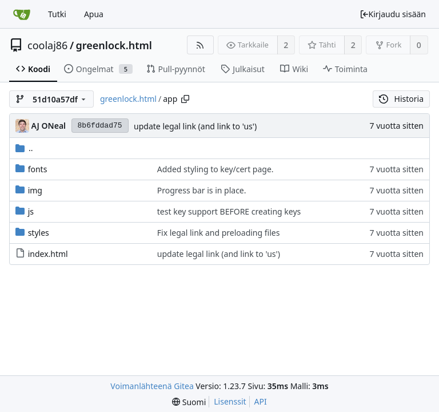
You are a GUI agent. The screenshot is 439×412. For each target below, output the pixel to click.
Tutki (57, 14)
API (260, 401)
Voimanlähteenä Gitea (152, 386)
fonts (37, 169)
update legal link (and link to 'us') (195, 126)
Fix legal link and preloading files (218, 232)
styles (38, 232)
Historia (401, 98)
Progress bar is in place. (201, 190)
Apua (93, 14)
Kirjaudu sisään (393, 14)
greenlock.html (114, 45)
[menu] (189, 402)
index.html (48, 253)
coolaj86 (47, 45)
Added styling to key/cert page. (215, 169)
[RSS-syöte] (200, 44)
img (35, 190)
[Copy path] (185, 99)
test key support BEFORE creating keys (229, 211)
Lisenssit (230, 401)
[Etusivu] (22, 14)
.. (24, 147)
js (31, 211)
